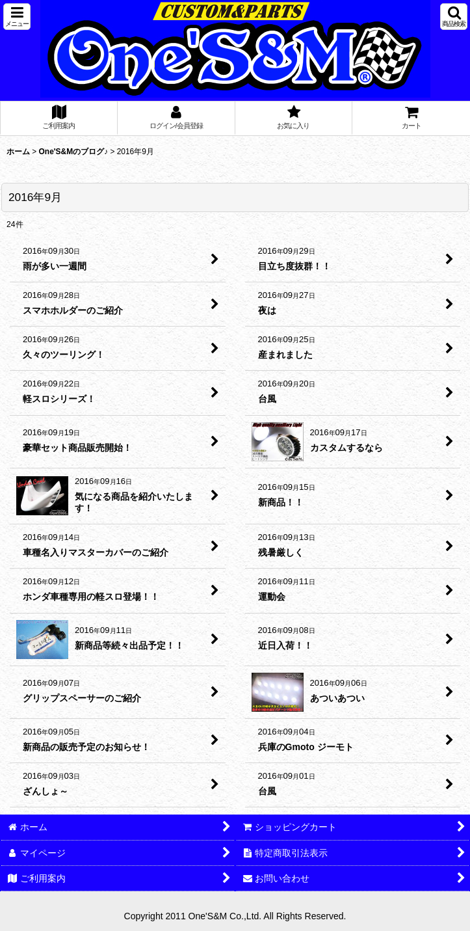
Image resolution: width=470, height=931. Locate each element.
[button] (17, 16)
